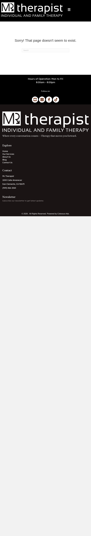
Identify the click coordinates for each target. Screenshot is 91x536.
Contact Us (7, 162)
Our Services (8, 154)
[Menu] (69, 10)
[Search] (45, 50)
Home (5, 151)
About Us (6, 157)
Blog (4, 160)
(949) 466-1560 (9, 188)
